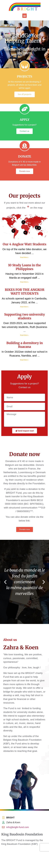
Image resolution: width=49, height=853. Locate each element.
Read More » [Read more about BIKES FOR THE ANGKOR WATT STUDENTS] (24, 307)
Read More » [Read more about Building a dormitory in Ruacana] (24, 360)
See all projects (24, 94)
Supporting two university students (24, 316)
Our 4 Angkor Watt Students (24, 244)
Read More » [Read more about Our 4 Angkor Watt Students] (24, 257)
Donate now (24, 171)
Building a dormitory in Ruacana (24, 345)
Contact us (24, 131)
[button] (24, 16)
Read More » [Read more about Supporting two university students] (24, 335)
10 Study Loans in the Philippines (24, 267)
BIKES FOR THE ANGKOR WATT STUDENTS (24, 292)
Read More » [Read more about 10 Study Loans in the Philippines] (24, 282)
